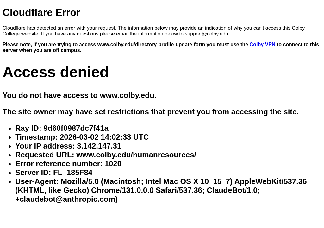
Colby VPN (263, 44)
